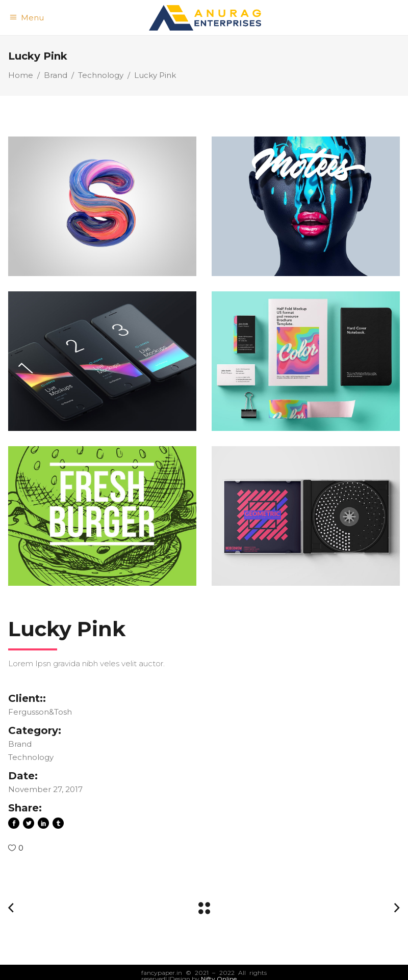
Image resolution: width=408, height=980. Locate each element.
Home (20, 75)
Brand (55, 75)
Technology (100, 75)
